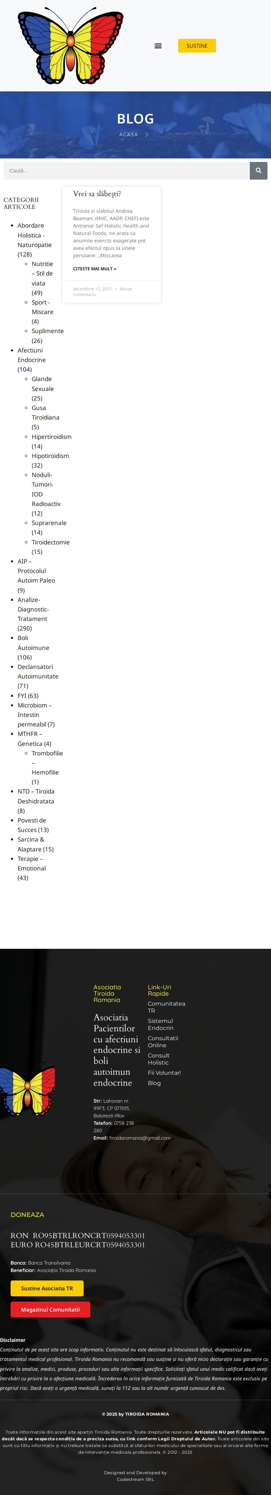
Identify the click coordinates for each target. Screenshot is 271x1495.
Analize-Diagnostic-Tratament (33, 609)
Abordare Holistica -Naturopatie (35, 234)
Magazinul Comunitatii (50, 1309)
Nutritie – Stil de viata (42, 273)
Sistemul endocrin (161, 1024)
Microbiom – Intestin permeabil (35, 714)
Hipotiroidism (50, 456)
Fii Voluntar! (164, 1072)
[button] (158, 46)
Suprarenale (49, 523)
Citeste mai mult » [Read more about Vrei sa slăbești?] (94, 269)
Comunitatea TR (166, 1007)
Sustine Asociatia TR (47, 1288)
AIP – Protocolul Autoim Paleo (36, 570)
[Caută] (258, 171)
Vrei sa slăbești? (97, 194)
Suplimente (48, 331)
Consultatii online (163, 1042)
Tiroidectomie (51, 542)
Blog (154, 1083)
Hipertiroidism (52, 437)
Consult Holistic (159, 1059)
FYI (22, 696)
